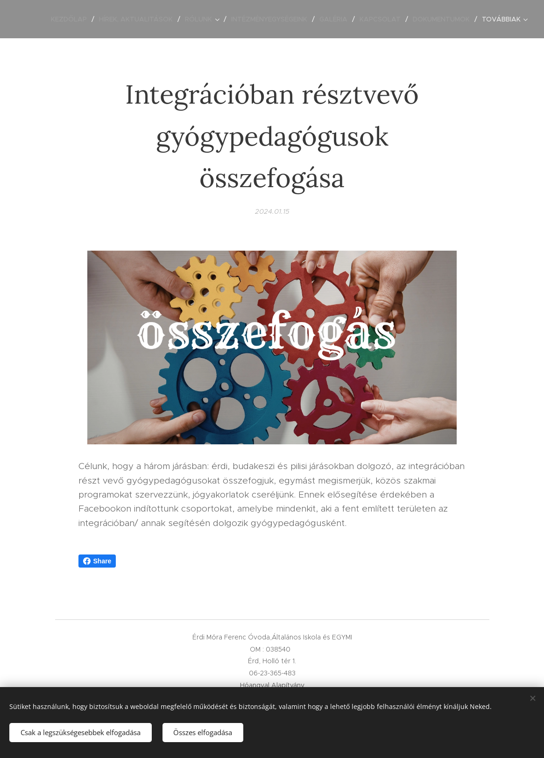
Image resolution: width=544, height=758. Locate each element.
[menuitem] (71, 19)
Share (97, 561)
